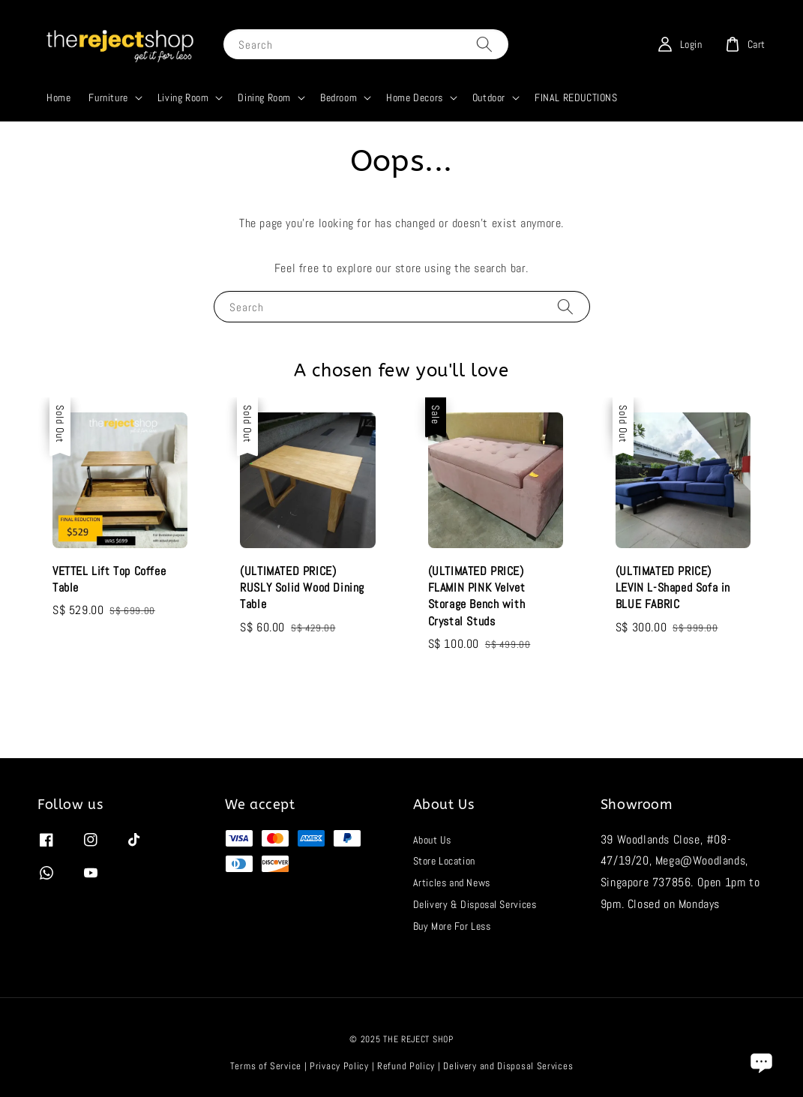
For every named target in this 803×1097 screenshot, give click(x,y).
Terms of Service (265, 1066)
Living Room (183, 97)
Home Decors (414, 97)
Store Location (444, 861)
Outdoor (488, 97)
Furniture (107, 97)
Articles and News (451, 882)
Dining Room (264, 97)
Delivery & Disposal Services (475, 904)
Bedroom (338, 97)
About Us (432, 840)
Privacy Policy (339, 1066)
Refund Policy (406, 1066)
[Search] (484, 43)
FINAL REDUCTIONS (576, 97)
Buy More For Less (452, 926)
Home (58, 97)
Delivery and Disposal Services (508, 1066)
